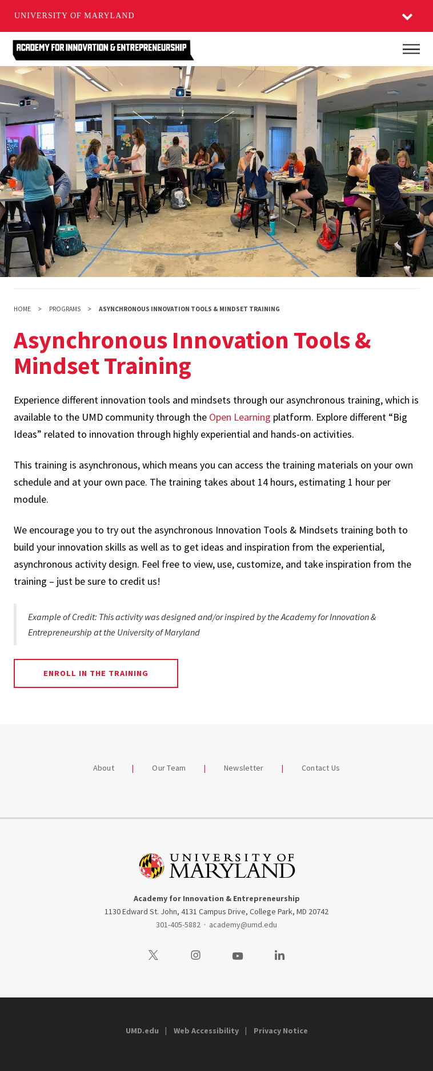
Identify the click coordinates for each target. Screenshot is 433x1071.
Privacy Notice (281, 1030)
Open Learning (240, 416)
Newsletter (244, 768)
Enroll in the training (96, 673)
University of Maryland (74, 15)
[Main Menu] (411, 49)
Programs (65, 309)
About (103, 768)
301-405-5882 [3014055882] (178, 924)
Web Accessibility (206, 1030)
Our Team (169, 768)
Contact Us (321, 768)
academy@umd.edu (243, 924)
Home (22, 309)
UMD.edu (142, 1030)
